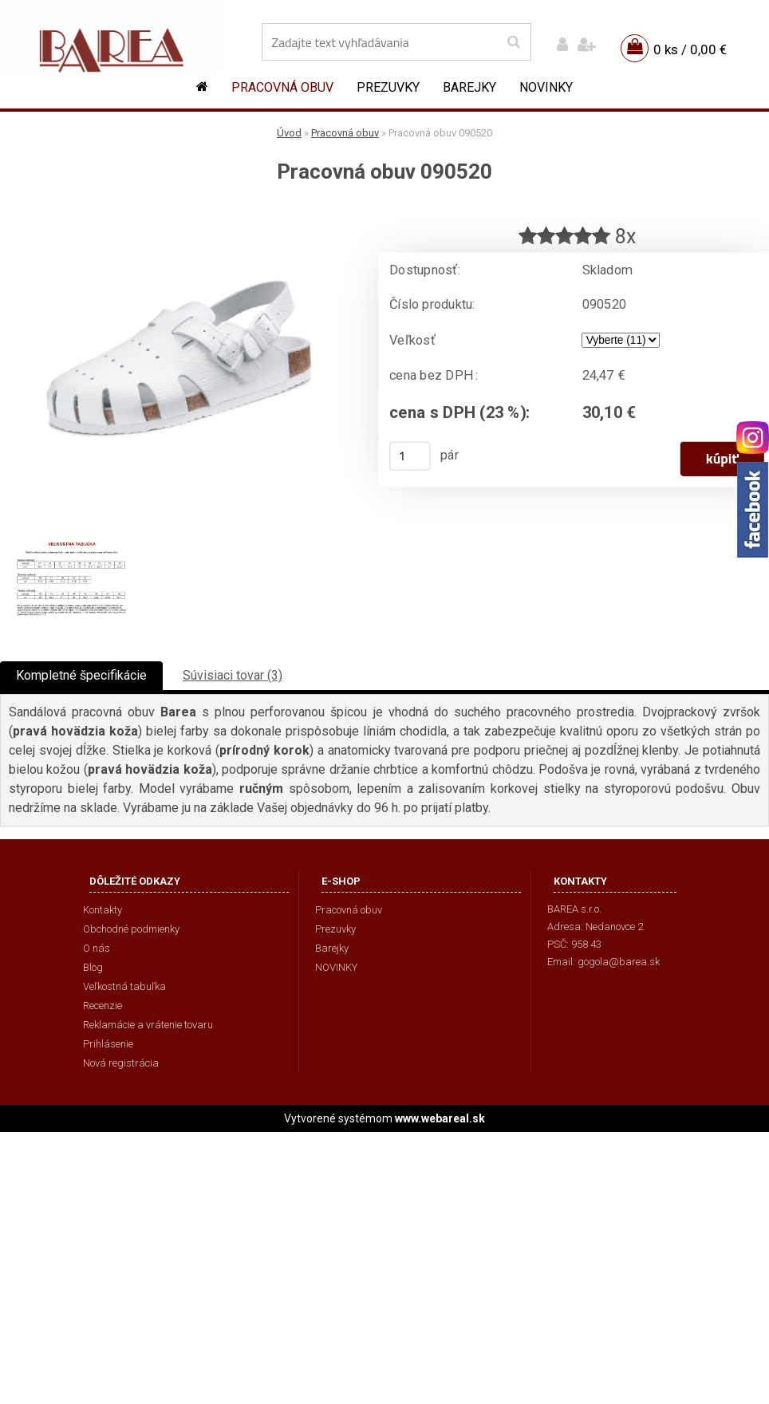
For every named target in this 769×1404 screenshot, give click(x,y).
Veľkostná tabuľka (124, 986)
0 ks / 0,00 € (690, 49)
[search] (513, 42)
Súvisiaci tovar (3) (232, 675)
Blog (93, 967)
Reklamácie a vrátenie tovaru (148, 1025)
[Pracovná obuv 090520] (178, 211)
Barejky (469, 87)
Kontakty (102, 910)
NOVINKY (546, 87)
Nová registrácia (121, 1063)
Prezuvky (388, 87)
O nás (96, 948)
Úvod (289, 133)
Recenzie (102, 1006)
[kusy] (410, 454)
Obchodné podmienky (131, 929)
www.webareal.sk (440, 1118)
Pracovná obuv (282, 87)
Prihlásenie (108, 1044)
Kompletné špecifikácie (81, 675)
